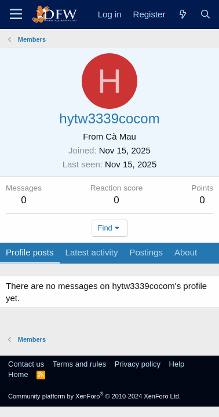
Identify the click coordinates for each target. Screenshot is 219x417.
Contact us (26, 364)
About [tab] (185, 252)
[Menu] (16, 14)
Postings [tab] (146, 252)
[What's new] (182, 14)
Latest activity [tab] (91, 252)
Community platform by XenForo (94, 396)
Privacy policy (137, 364)
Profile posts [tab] (30, 252)
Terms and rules (79, 364)
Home (18, 374)
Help (177, 364)
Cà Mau (120, 136)
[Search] (205, 14)
